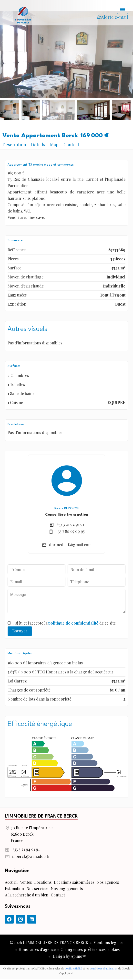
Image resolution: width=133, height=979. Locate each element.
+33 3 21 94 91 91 (70, 524)
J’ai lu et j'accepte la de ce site (64, 623)
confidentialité (73, 968)
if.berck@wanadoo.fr (31, 856)
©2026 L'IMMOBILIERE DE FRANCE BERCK (49, 942)
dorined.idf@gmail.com (70, 544)
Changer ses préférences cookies (90, 949)
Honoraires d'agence (37, 949)
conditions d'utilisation (103, 968)
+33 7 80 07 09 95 (70, 531)
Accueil (23, 14)
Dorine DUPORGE (66, 508)
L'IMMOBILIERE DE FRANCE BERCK (41, 816)
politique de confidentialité (73, 623)
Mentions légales (108, 942)
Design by (69, 956)
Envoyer (20, 630)
